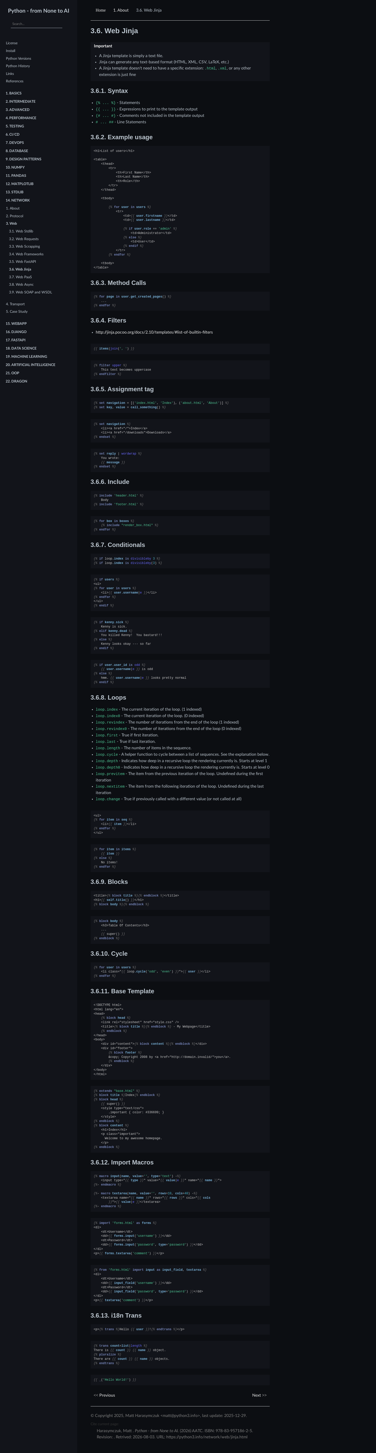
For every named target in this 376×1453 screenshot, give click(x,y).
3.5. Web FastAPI (22, 262)
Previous (104, 1395)
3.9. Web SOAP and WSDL (30, 292)
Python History (18, 66)
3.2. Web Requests (24, 239)
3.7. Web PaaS (20, 277)
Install (10, 51)
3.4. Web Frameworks (26, 254)
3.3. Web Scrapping (24, 246)
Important (103, 46)
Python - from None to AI (38, 11)
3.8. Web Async (21, 284)
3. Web (11, 223)
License (12, 43)
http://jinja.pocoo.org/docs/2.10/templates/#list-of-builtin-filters (154, 332)
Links (10, 74)
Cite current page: (105, 1424)
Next (259, 1395)
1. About (13, 208)
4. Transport (15, 304)
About (121, 10)
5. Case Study (17, 312)
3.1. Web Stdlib (21, 231)
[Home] (101, 10)
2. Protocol (14, 216)
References (14, 81)
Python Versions (18, 58)
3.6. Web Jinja (20, 269)
